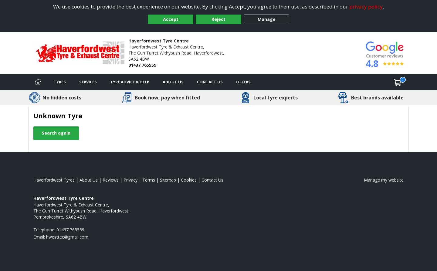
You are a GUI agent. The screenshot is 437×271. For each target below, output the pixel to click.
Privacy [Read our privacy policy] (130, 180)
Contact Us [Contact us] (210, 82)
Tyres (60, 82)
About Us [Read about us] (89, 180)
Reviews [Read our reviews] (111, 180)
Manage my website (384, 180)
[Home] (38, 82)
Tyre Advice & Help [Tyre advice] (129, 82)
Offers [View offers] (243, 82)
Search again (56, 133)
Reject (218, 19)
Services (88, 82)
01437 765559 (142, 65)
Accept (170, 19)
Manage (267, 19)
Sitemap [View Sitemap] (168, 180)
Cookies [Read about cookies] (189, 180)
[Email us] (67, 237)
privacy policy (366, 6)
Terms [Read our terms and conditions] (148, 180)
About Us (173, 82)
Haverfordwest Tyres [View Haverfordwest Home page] (54, 180)
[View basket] (398, 82)
